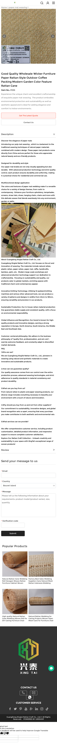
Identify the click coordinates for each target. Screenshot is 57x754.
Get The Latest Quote (28, 115)
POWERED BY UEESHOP (33, 719)
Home (4, 7)
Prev (4, 36)
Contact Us (29, 122)
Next (53, 36)
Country (5, 481)
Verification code (9, 521)
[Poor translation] (6, 733)
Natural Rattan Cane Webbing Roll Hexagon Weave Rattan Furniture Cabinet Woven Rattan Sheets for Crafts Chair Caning (14, 581)
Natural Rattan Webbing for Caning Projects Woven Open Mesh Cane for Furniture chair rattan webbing (40, 618)
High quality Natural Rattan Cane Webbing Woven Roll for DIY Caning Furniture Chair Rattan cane (14, 618)
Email (4, 471)
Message (6, 491)
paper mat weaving (18, 7)
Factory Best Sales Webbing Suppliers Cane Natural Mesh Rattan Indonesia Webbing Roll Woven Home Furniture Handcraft (40, 581)
